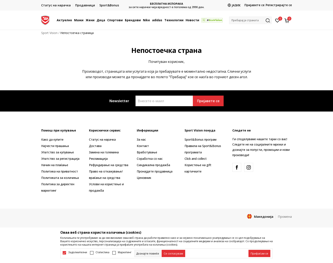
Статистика (102, 252)
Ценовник (144, 178)
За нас (141, 139)
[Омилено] (277, 20)
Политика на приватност (59, 171)
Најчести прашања (55, 146)
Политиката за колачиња (60, 178)
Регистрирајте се (279, 5)
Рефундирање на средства (108, 165)
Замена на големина (104, 152)
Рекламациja (98, 159)
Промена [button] (285, 216)
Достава (95, 146)
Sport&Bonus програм (200, 139)
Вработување (147, 152)
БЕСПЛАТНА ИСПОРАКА (166, 3)
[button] (250, 20)
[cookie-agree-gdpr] (173, 253)
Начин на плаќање (54, 165)
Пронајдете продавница (154, 171)
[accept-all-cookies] (259, 253)
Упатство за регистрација (60, 159)
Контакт (143, 146)
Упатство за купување (57, 152)
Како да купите (52, 139)
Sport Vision (49, 33)
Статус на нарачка (102, 139)
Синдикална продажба (153, 165)
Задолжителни (77, 252)
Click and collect (196, 159)
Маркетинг (124, 252)
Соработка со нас (150, 159)
